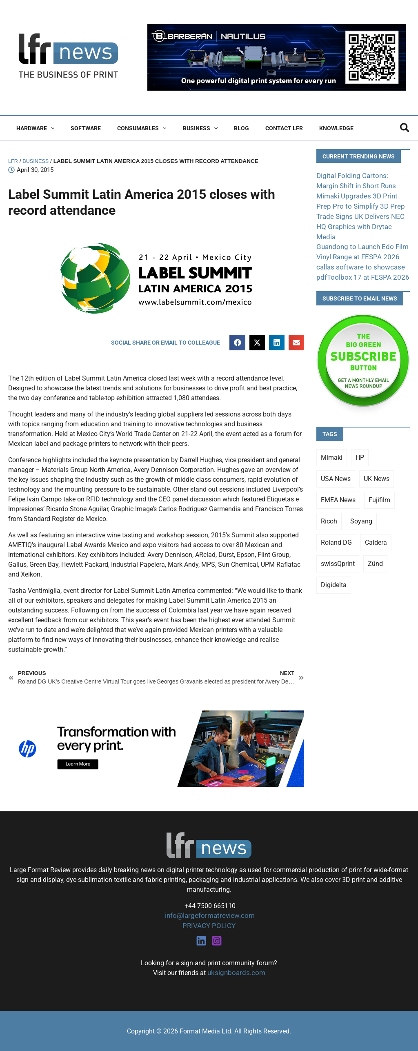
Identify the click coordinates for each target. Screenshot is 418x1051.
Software (78, 128)
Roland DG (336, 528)
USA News (336, 465)
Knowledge (304, 128)
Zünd (375, 550)
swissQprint (338, 550)
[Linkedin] (201, 940)
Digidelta (334, 571)
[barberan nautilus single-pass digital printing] (276, 57)
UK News (376, 465)
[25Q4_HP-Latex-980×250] (156, 749)
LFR (13, 161)
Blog (219, 128)
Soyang (361, 507)
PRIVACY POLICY (209, 926)
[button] (48, 128)
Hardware (33, 128)
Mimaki (331, 444)
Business (183, 128)
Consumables (129, 128)
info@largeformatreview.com (209, 916)
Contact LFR (257, 128)
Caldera (376, 528)
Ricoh (329, 507)
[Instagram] (216, 940)
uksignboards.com (236, 973)
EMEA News (338, 486)
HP (360, 444)
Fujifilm (379, 486)
